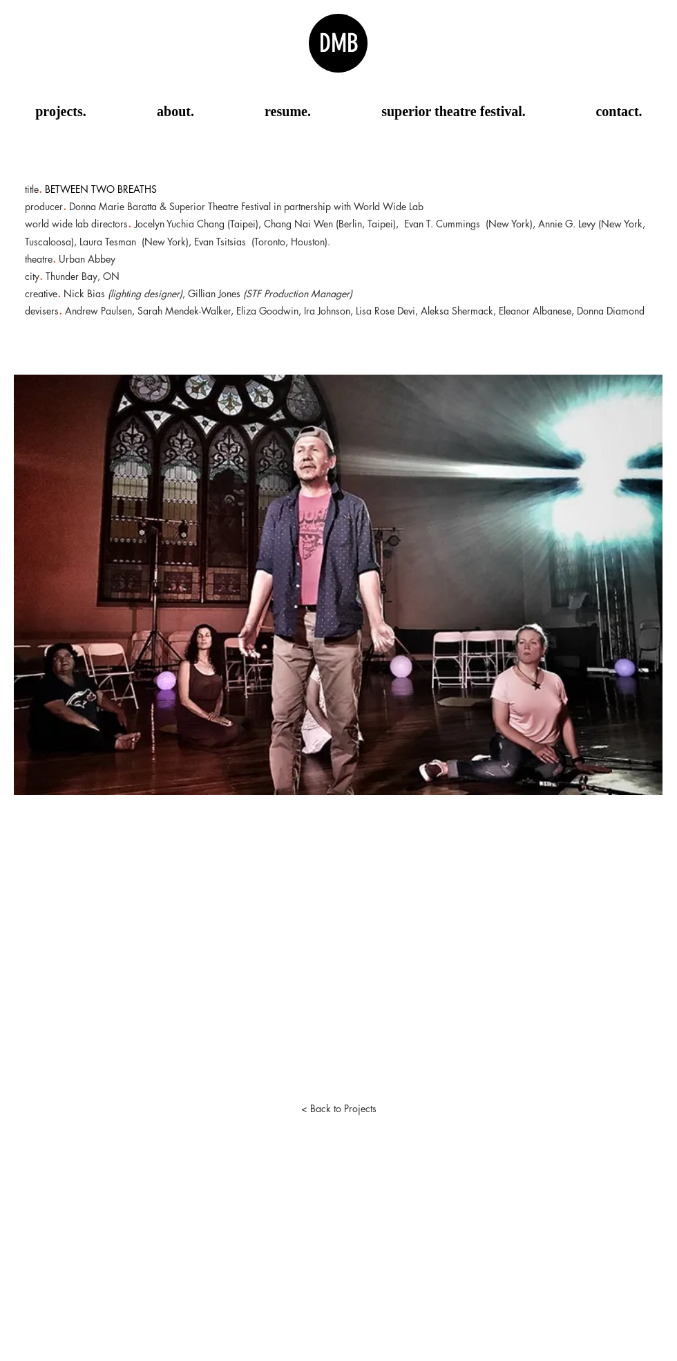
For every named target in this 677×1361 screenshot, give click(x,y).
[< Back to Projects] (338, 1109)
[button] (338, 585)
